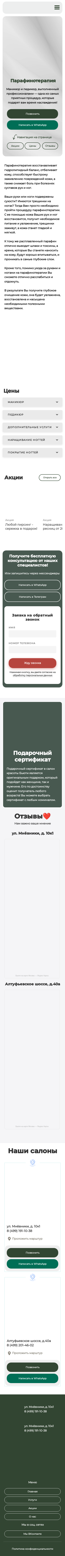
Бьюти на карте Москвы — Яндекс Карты (32, 976)
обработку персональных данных (32, 675)
